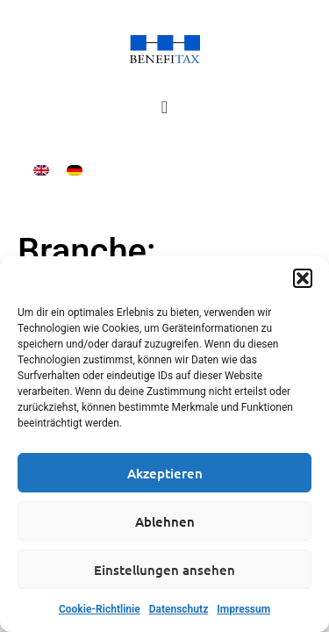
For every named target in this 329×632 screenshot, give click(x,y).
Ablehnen (165, 521)
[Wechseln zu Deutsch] (74, 170)
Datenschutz (179, 609)
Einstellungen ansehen (164, 569)
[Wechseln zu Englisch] (41, 170)
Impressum (243, 609)
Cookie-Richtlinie (99, 609)
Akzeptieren (165, 473)
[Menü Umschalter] (164, 107)
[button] (302, 278)
